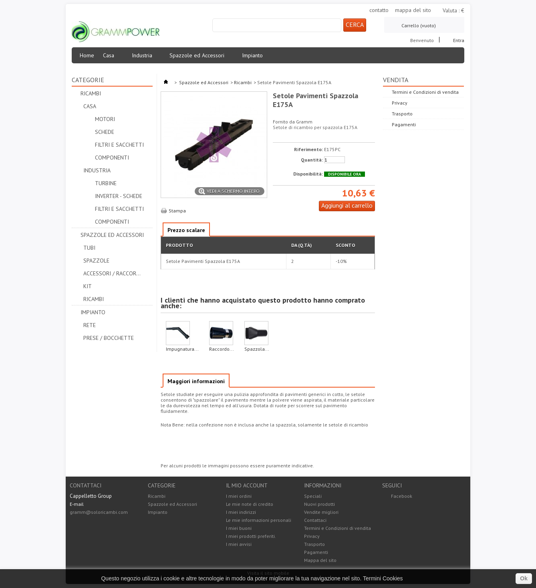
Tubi (89, 247)
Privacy (399, 103)
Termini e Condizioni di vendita (425, 92)
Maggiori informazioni (196, 381)
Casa (111, 57)
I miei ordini (239, 496)
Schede (104, 131)
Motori (105, 119)
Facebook (401, 496)
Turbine (106, 183)
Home (87, 55)
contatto (379, 10)
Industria (144, 57)
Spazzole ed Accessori (199, 57)
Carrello (418, 25)
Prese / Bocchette (108, 337)
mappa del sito (413, 10)
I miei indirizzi (241, 512)
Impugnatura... (182, 349)
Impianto (255, 57)
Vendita (395, 80)
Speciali (313, 496)
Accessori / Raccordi (112, 273)
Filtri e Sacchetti (119, 144)
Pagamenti (404, 124)
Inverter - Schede (118, 196)
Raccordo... (221, 349)
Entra (458, 39)
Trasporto (402, 114)
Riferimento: (308, 149)
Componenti (112, 157)
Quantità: (312, 160)
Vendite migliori (321, 512)
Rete (89, 325)
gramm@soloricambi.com (99, 512)
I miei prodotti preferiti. (251, 536)
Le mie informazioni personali (258, 520)
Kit (87, 286)
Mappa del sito (320, 560)
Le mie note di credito (249, 504)
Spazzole (96, 260)
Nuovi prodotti (319, 504)
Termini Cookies (383, 578)
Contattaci (315, 520)
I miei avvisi (239, 544)
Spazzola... (256, 349)
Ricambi (91, 93)
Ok (524, 578)
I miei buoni (239, 528)
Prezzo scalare (186, 230)
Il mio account (247, 485)
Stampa (177, 211)
